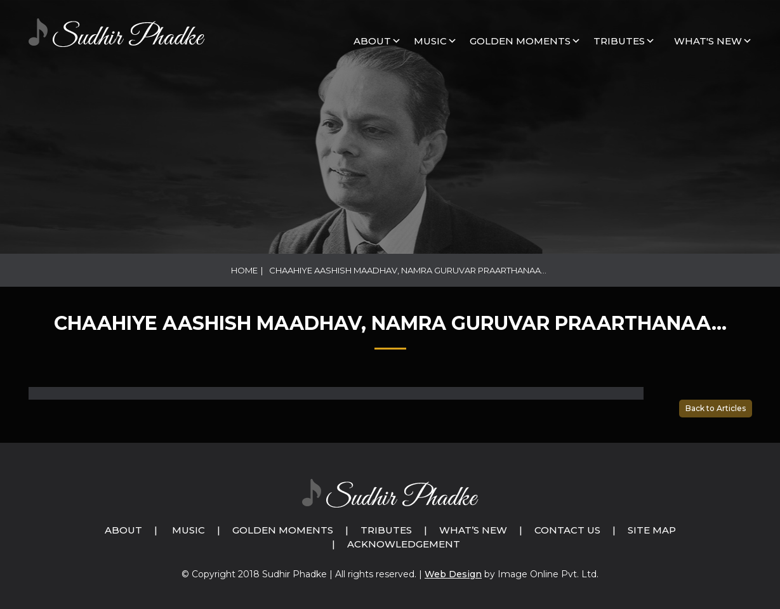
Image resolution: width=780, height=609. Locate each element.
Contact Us (567, 530)
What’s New (473, 530)
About (372, 41)
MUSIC (430, 41)
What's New (708, 41)
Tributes (619, 41)
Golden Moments (282, 530)
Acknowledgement (403, 544)
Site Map (652, 530)
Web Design (453, 574)
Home (244, 270)
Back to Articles (715, 408)
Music (188, 530)
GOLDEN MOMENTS (520, 41)
